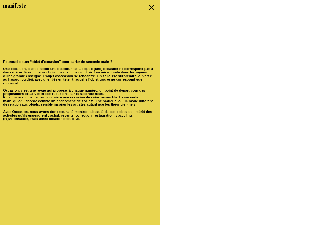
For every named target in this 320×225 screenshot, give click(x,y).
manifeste (14, 6)
